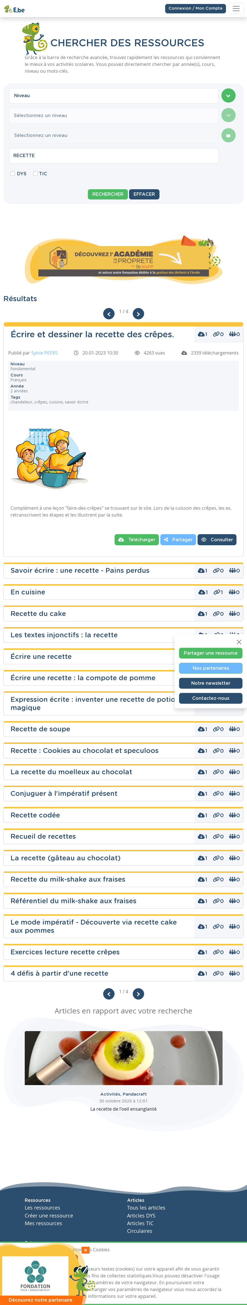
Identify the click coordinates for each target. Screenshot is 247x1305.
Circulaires (139, 1231)
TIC (43, 174)
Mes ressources (43, 1223)
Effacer (144, 194)
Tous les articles (146, 1207)
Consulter (217, 539)
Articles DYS (141, 1215)
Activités (111, 1094)
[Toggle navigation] (236, 8)
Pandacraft (135, 1094)
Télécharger (136, 539)
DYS (21, 174)
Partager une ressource (211, 653)
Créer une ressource (49, 1215)
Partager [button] (178, 539)
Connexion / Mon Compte (196, 9)
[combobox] (114, 95)
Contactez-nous (210, 698)
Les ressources (42, 1207)
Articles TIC (140, 1223)
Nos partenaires (211, 668)
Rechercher (107, 194)
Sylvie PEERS (44, 353)
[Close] (239, 641)
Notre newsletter (210, 683)
